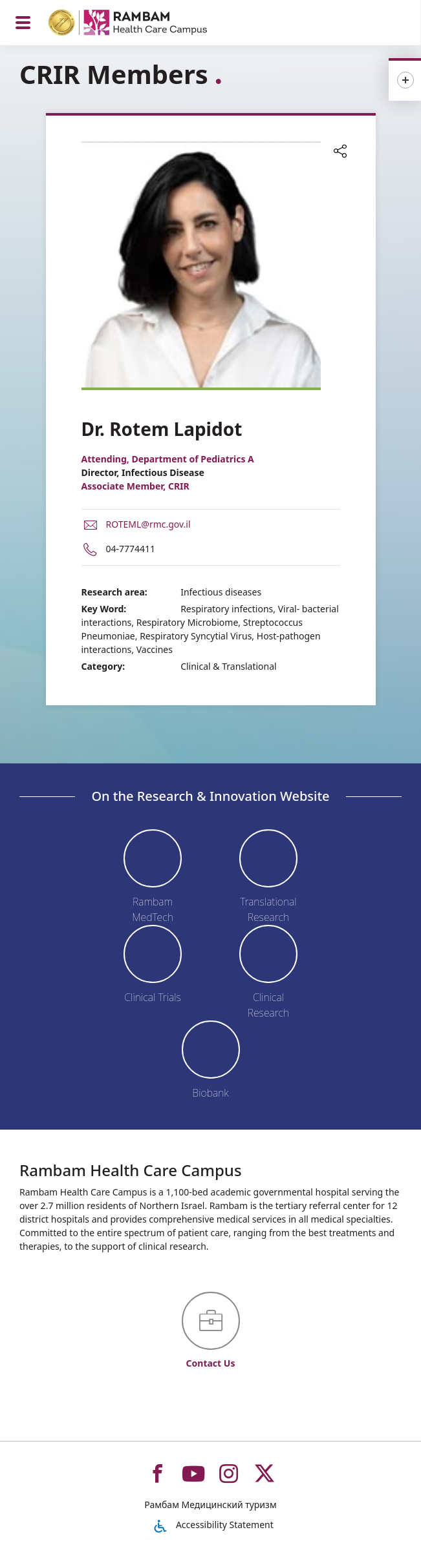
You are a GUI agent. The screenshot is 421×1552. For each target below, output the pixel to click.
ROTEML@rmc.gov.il (148, 524)
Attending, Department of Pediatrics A (167, 459)
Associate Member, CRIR (135, 486)
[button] (340, 152)
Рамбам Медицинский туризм (210, 1504)
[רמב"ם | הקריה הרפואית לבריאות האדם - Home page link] (144, 24)
